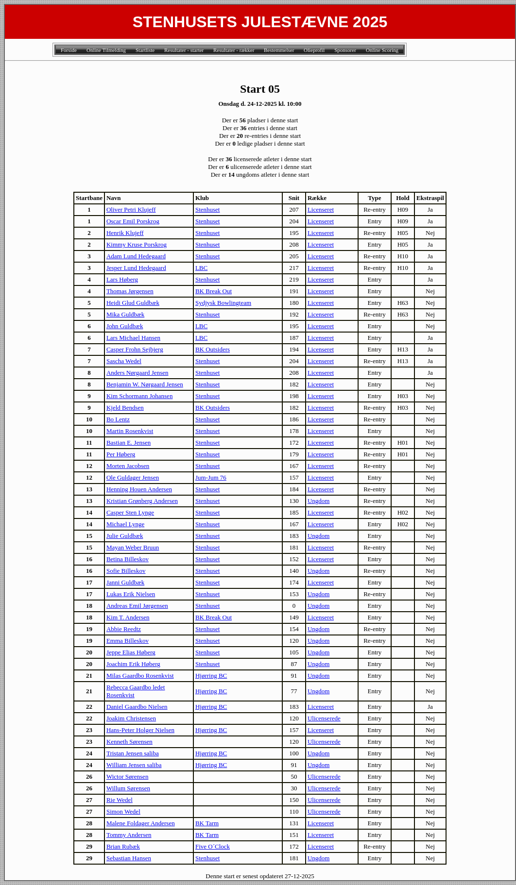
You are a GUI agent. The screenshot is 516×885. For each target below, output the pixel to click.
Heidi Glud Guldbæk (132, 302)
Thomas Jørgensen (130, 291)
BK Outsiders (212, 349)
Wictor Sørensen (127, 776)
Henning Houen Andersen (139, 489)
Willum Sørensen (128, 788)
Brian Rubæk (123, 846)
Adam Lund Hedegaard (136, 256)
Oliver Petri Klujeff (131, 209)
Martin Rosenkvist (129, 430)
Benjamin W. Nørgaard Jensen (144, 384)
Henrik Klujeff (125, 232)
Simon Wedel (123, 811)
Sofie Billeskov (126, 570)
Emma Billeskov (127, 640)
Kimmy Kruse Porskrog (136, 244)
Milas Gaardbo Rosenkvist (140, 675)
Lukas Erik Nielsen (130, 594)
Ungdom (319, 500)
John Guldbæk (124, 326)
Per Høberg (120, 454)
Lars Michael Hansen (133, 337)
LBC (201, 267)
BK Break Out (213, 291)
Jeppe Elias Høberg (130, 652)
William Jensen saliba (134, 764)
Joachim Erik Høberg (133, 664)
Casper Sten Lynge (130, 512)
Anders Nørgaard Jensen (137, 372)
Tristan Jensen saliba (132, 753)
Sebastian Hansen (128, 858)
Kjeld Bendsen (125, 407)
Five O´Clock (212, 846)
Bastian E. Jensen (128, 442)
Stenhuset (207, 209)
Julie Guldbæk (124, 535)
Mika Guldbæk (125, 314)
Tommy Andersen (129, 834)
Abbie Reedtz (123, 629)
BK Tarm (207, 823)
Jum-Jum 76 (210, 477)
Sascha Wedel (123, 361)
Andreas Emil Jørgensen (137, 605)
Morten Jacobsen (127, 465)
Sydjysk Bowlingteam (223, 302)
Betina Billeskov (127, 559)
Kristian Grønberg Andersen (142, 500)
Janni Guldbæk (125, 582)
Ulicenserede (324, 718)
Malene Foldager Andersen (140, 823)
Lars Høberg (122, 279)
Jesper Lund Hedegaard (136, 267)
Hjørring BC (211, 675)
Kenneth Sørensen (129, 741)
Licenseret (321, 209)
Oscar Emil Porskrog (132, 221)
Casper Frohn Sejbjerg (134, 349)
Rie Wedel (119, 799)
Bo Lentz (118, 419)
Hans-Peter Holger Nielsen (140, 730)
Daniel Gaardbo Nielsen (137, 706)
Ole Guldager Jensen (132, 477)
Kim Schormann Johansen (139, 396)
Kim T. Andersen (128, 617)
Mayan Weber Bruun (132, 547)
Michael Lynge (125, 524)
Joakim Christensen (131, 718)
